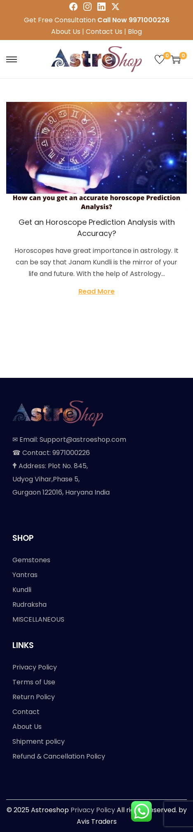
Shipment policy (38, 741)
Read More (96, 291)
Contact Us (104, 31)
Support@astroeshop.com (83, 439)
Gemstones (31, 560)
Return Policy (33, 697)
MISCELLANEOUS (38, 619)
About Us (65, 31)
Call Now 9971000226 (133, 20)
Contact (26, 712)
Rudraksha (29, 604)
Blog (135, 31)
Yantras (25, 575)
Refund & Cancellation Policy (58, 756)
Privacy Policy (34, 667)
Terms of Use (33, 682)
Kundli (21, 589)
